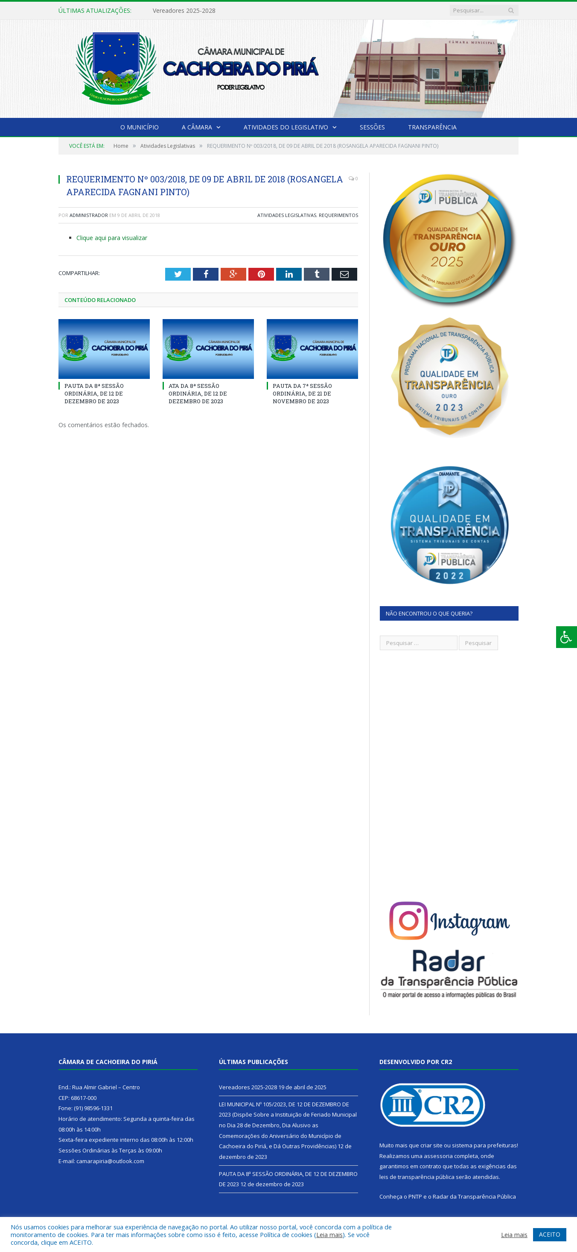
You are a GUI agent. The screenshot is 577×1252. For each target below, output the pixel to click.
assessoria (438, 1156)
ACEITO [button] (549, 1234)
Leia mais (329, 1234)
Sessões (372, 127)
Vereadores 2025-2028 (184, 11)
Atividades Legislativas (286, 215)
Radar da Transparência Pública (474, 1196)
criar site (431, 1145)
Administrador (89, 215)
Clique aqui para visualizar (111, 238)
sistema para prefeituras (484, 1145)
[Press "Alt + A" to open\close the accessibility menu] (566, 637)
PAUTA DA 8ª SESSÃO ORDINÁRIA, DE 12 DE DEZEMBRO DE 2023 (94, 393)
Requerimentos (338, 215)
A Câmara (197, 127)
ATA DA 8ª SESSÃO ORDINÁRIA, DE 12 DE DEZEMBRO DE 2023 (198, 393)
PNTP (415, 1196)
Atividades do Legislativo (286, 127)
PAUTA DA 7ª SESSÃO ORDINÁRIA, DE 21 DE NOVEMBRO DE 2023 (302, 393)
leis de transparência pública (417, 1177)
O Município (139, 127)
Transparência (432, 127)
